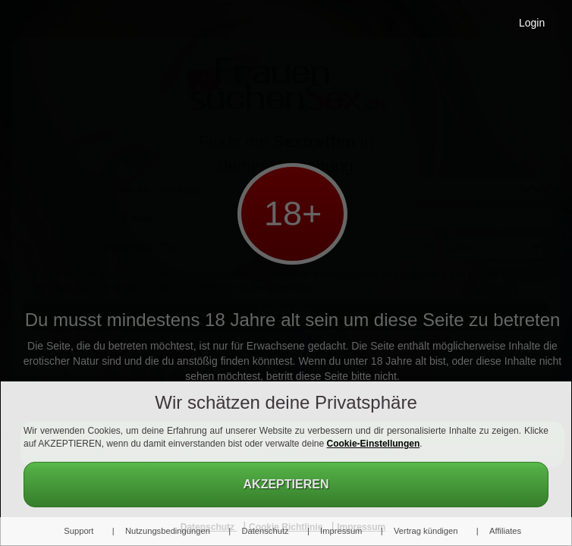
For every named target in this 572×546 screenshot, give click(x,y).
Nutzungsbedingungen (167, 530)
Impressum (341, 530)
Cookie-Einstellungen (373, 443)
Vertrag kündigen (426, 530)
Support (78, 530)
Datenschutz (264, 530)
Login (532, 23)
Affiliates (505, 530)
